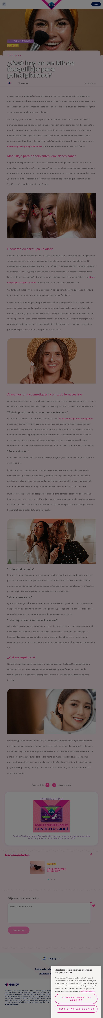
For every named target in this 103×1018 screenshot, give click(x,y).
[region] (76, 992)
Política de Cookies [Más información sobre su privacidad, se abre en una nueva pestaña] (88, 991)
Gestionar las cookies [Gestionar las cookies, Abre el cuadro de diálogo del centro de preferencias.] (76, 1009)
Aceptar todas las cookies (76, 998)
